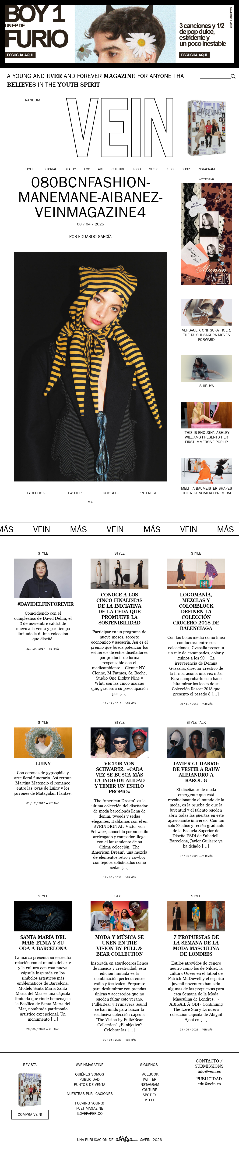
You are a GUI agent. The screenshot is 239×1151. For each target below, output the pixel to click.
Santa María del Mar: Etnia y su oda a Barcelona (43, 943)
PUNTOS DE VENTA (89, 1085)
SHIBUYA (206, 386)
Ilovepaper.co (90, 1114)
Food (137, 169)
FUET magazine (89, 1109)
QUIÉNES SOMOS (89, 1075)
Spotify (149, 1095)
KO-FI (149, 1100)
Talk (202, 723)
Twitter (149, 1080)
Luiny (43, 764)
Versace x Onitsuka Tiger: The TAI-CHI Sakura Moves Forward (206, 335)
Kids (170, 169)
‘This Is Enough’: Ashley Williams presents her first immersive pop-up (206, 437)
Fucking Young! (89, 1104)
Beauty (70, 169)
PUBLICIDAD (90, 1080)
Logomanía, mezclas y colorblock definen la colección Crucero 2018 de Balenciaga (196, 612)
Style (29, 169)
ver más (54, 649)
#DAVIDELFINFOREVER (46, 604)
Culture (118, 169)
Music (153, 169)
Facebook (149, 1075)
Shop (186, 169)
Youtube (149, 1090)
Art (101, 169)
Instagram (206, 169)
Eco (87, 169)
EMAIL (90, 502)
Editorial (49, 169)
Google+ (8, 1148)
